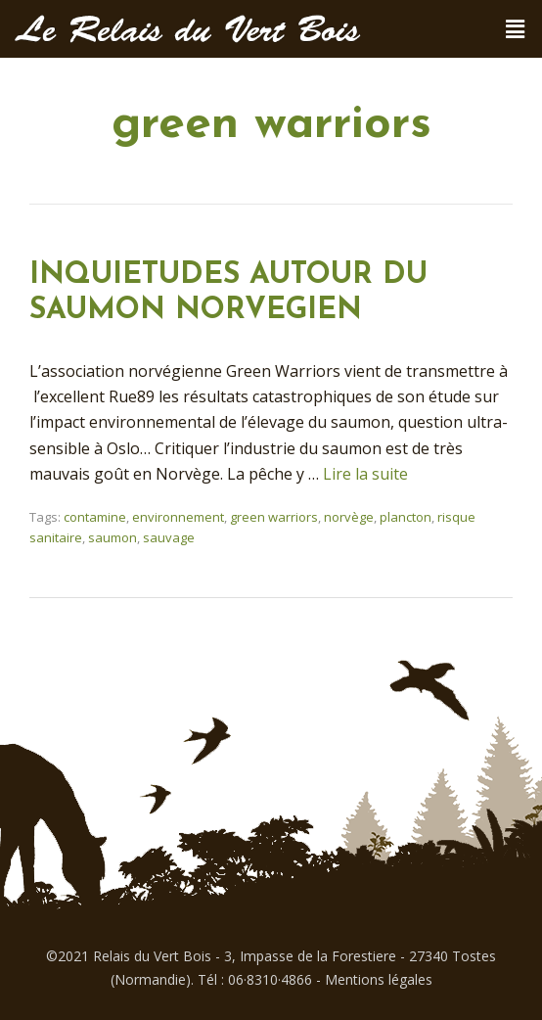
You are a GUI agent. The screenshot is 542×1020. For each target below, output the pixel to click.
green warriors (274, 517)
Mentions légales (378, 979)
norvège (349, 517)
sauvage (169, 537)
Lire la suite (365, 474)
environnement (178, 517)
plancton (405, 517)
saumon (112, 537)
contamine (95, 517)
